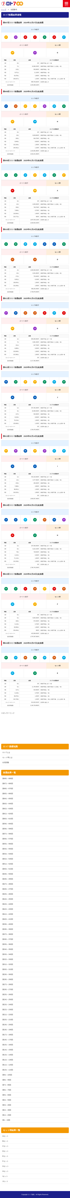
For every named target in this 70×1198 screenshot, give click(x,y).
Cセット (5, 1146)
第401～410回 (7, 919)
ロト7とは (6, 752)
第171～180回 (7, 1035)
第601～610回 (7, 819)
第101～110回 (7, 1070)
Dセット (5, 1151)
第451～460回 (7, 894)
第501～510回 (7, 869)
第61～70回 (6, 1090)
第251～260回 (7, 994)
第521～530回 (7, 859)
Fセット (5, 1161)
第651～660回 (7, 793)
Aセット (5, 1136)
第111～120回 (7, 1065)
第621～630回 (7, 809)
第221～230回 (7, 1009)
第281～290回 (7, 979)
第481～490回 (7, 879)
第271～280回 (7, 984)
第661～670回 (7, 788)
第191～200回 (7, 1025)
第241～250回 (7, 999)
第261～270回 (7, 989)
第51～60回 (6, 1095)
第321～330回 (7, 959)
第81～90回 (6, 1080)
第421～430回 (7, 909)
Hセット (5, 1171)
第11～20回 (6, 1115)
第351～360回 (7, 944)
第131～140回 (7, 1055)
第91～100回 (7, 1075)
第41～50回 (6, 1100)
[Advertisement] (35, 24)
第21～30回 (6, 1110)
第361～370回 (7, 939)
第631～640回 (7, 804)
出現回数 (5, 762)
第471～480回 (7, 884)
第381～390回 (7, 929)
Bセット (5, 1141)
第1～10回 (6, 1120)
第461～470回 (7, 889)
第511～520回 (7, 864)
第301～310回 (7, 969)
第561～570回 (7, 839)
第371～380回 (7, 934)
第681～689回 (7, 778)
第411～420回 (7, 914)
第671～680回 (7, 783)
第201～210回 (7, 1020)
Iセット (5, 1176)
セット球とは (7, 757)
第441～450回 (7, 899)
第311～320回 (7, 964)
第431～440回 (7, 904)
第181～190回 (7, 1030)
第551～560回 (7, 844)
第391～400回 (7, 924)
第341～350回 (7, 949)
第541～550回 (7, 849)
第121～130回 (7, 1060)
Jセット (5, 1181)
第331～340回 (7, 954)
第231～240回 (7, 1004)
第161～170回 (7, 1040)
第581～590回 (7, 829)
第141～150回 (7, 1050)
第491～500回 (7, 874)
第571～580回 (7, 834)
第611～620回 (7, 814)
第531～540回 (7, 854)
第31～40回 (6, 1105)
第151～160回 (7, 1045)
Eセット (5, 1156)
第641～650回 (7, 799)
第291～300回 (7, 974)
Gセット (5, 1166)
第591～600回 (7, 824)
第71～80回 (6, 1085)
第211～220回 (7, 1014)
